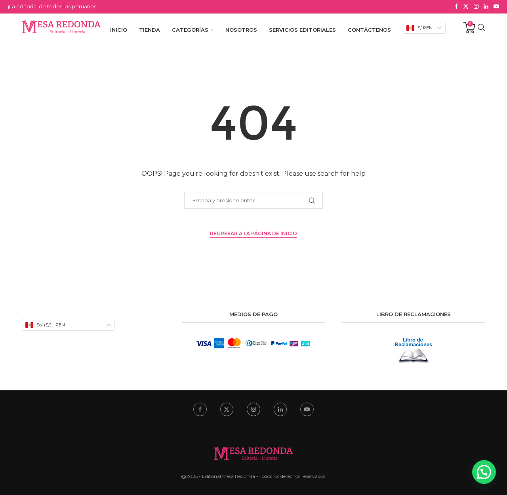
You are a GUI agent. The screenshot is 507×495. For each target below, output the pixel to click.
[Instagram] (476, 6)
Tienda (149, 29)
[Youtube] (496, 6)
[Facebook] (456, 6)
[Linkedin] (486, 6)
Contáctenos (369, 29)
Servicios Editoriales (302, 29)
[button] (484, 472)
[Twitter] (466, 6)
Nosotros (241, 29)
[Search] (481, 29)
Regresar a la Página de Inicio (253, 233)
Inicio (118, 29)
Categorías (190, 29)
